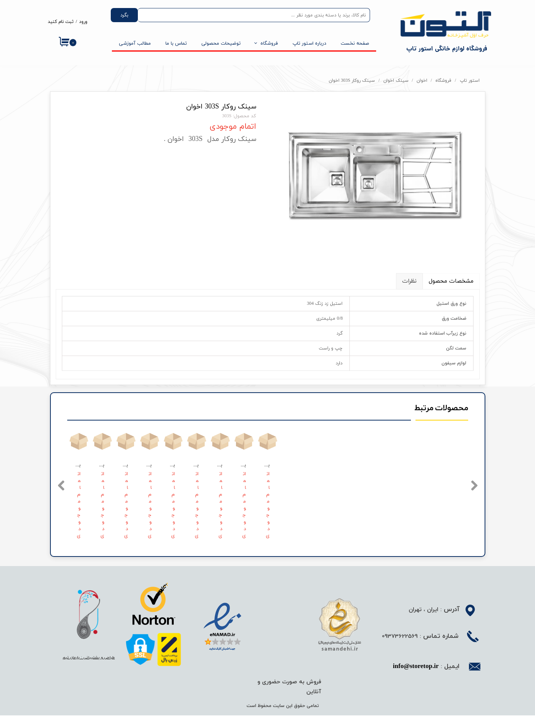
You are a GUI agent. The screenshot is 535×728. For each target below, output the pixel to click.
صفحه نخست (355, 43)
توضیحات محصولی (221, 43)
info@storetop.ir (416, 679)
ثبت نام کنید (61, 22)
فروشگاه (269, 43)
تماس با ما (176, 43)
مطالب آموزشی (135, 43)
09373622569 (400, 649)
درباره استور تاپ (309, 43)
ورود (83, 22)
